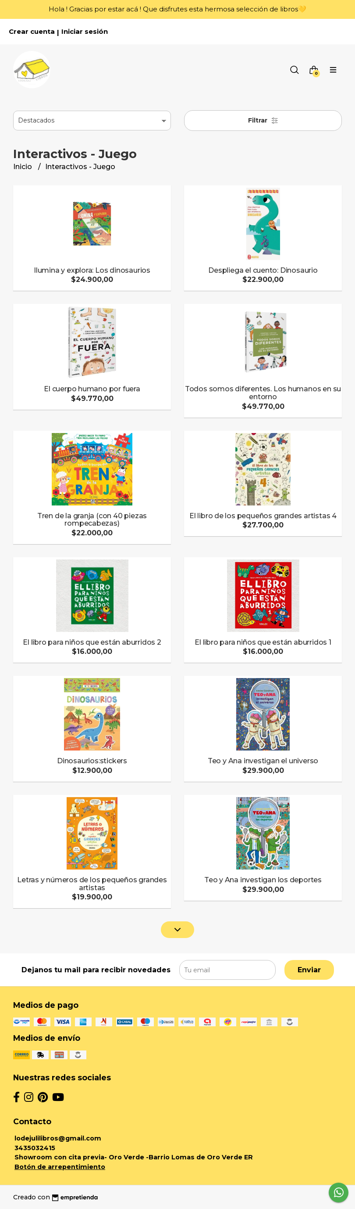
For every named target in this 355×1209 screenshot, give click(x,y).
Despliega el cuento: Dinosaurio (263, 270)
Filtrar (263, 120)
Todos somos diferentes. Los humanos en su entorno (263, 393)
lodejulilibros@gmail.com (57, 1138)
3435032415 (34, 1148)
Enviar (309, 970)
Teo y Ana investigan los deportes (263, 880)
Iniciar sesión (84, 32)
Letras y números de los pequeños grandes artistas (92, 884)
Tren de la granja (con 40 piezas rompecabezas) (92, 520)
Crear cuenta (32, 32)
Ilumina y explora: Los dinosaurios (92, 270)
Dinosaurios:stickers (92, 761)
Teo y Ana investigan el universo (263, 761)
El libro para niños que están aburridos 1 (263, 642)
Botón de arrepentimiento (59, 1167)
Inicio (23, 166)
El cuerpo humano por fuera (92, 389)
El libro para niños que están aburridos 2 (92, 642)
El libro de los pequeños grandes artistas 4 (263, 516)
